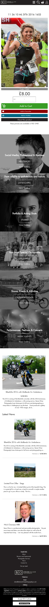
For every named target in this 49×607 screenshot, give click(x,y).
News (24, 560)
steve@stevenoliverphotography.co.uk (25, 582)
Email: (25, 580)
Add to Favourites (25, 111)
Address (25, 585)
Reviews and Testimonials (24, 556)
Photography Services (24, 558)
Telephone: (25, 577)
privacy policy (22, 590)
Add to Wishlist (25, 115)
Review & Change (24, 603)
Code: (22, 89)
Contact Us (24, 563)
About (24, 554)
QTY (15, 99)
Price (20, 91)
